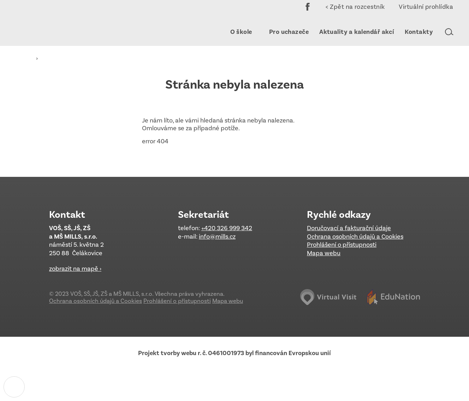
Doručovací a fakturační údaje (349, 228)
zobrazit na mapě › (75, 269)
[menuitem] (238, 32)
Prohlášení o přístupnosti (341, 245)
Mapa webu (323, 253)
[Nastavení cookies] (14, 386)
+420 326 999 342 (226, 228)
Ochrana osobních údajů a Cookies (355, 236)
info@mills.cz (217, 236)
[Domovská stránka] (58, 23)
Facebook (307, 12)
